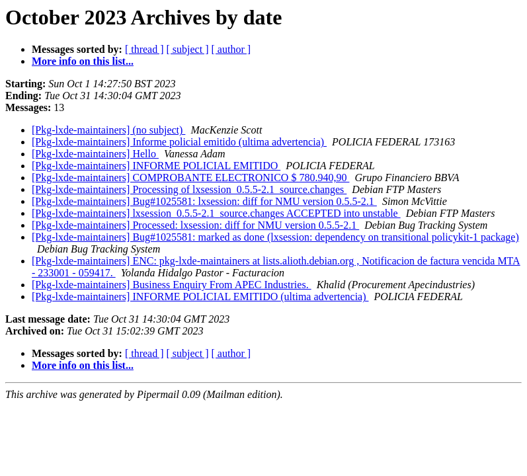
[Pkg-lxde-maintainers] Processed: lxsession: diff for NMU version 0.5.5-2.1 (195, 225)
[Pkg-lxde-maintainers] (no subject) (108, 130)
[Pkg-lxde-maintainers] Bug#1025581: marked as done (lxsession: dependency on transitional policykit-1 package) (275, 237)
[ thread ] (144, 49)
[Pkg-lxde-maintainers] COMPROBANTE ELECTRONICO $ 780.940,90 (190, 177)
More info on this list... (83, 61)
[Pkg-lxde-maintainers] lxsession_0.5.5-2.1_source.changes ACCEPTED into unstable (216, 213)
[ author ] (231, 49)
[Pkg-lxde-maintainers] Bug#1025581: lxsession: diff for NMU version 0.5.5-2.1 (204, 201)
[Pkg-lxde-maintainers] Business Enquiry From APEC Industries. (171, 284)
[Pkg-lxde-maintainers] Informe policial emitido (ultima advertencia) (179, 141)
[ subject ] (188, 49)
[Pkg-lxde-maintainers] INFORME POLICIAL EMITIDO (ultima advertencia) (200, 296)
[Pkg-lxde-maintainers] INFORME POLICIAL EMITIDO (156, 165)
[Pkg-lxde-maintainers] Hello (95, 153)
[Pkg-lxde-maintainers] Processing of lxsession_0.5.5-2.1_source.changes (189, 189)
